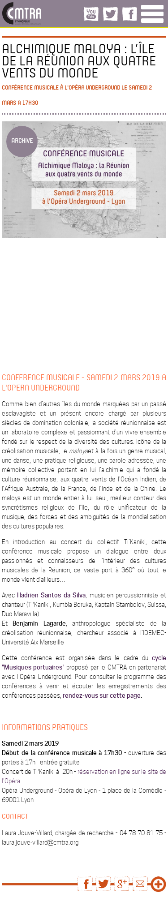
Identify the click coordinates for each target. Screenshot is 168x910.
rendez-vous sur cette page (102, 695)
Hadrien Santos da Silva (51, 595)
